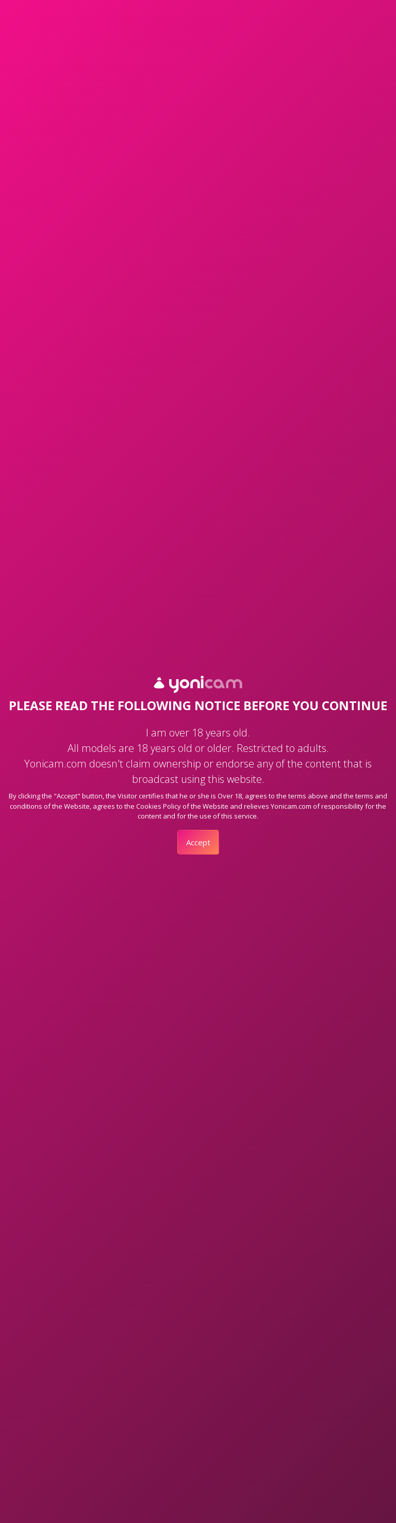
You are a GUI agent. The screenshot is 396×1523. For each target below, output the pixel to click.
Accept (198, 842)
